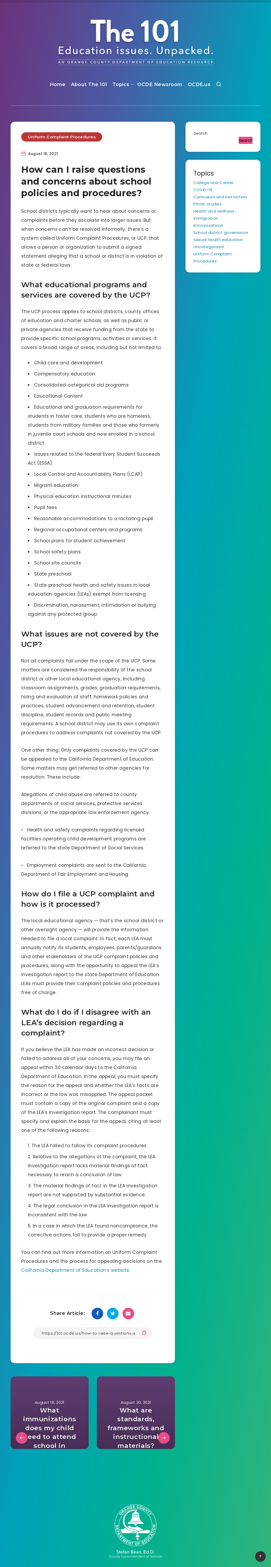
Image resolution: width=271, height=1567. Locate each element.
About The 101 (89, 84)
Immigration (205, 218)
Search (200, 133)
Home (58, 84)
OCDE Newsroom (160, 84)
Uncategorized (208, 247)
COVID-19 (202, 189)
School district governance (221, 232)
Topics (120, 84)
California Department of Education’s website (75, 1270)
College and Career (213, 182)
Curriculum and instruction (220, 197)
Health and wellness (213, 211)
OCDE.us (199, 84)
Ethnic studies (207, 204)
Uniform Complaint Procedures (62, 136)
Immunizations (208, 225)
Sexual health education (218, 239)
